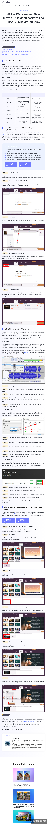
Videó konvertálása (13, 5)
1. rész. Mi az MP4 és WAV (8, 49)
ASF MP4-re (27, 352)
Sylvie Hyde (7, 729)
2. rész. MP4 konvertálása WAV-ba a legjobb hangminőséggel (16, 51)
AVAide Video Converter (12, 146)
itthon (3, 5)
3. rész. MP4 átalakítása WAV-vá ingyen (11, 52)
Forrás (7, 5)
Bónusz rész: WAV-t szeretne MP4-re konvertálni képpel (15, 54)
